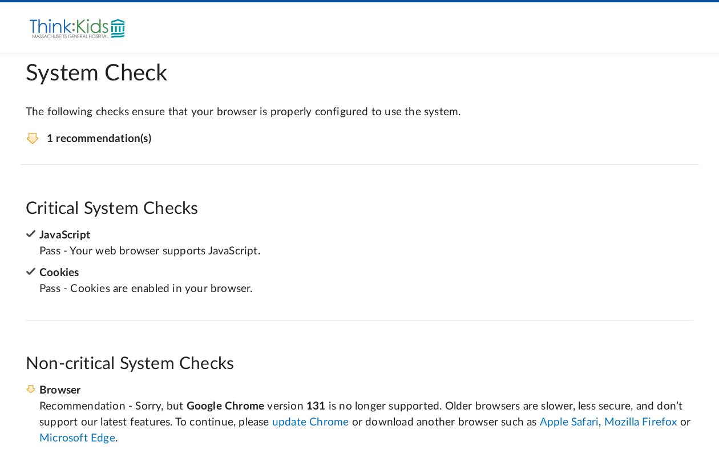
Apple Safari (569, 422)
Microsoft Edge (77, 438)
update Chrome (310, 422)
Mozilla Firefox (640, 422)
